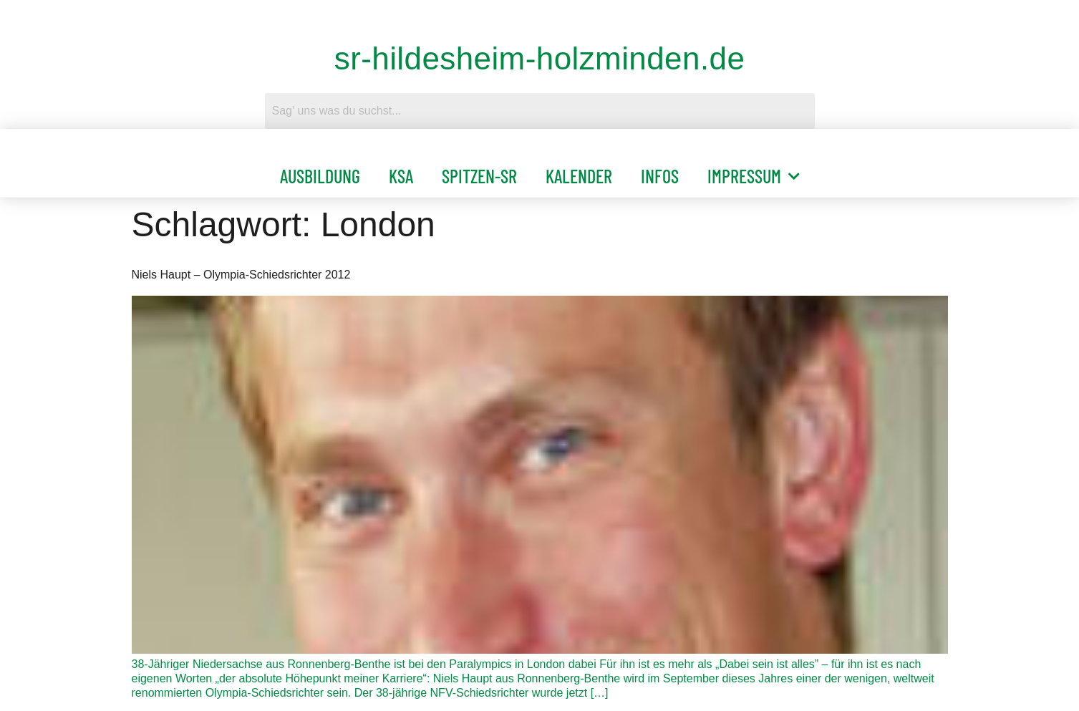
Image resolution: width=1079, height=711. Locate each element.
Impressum (753, 176)
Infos (660, 176)
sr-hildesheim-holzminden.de (539, 58)
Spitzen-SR (479, 176)
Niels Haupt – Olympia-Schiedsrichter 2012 (241, 275)
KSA (401, 176)
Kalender (579, 176)
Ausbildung (320, 176)
